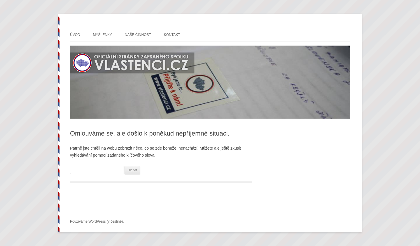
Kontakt (172, 35)
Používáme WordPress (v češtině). (97, 221)
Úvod (75, 35)
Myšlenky (102, 35)
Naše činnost (138, 35)
